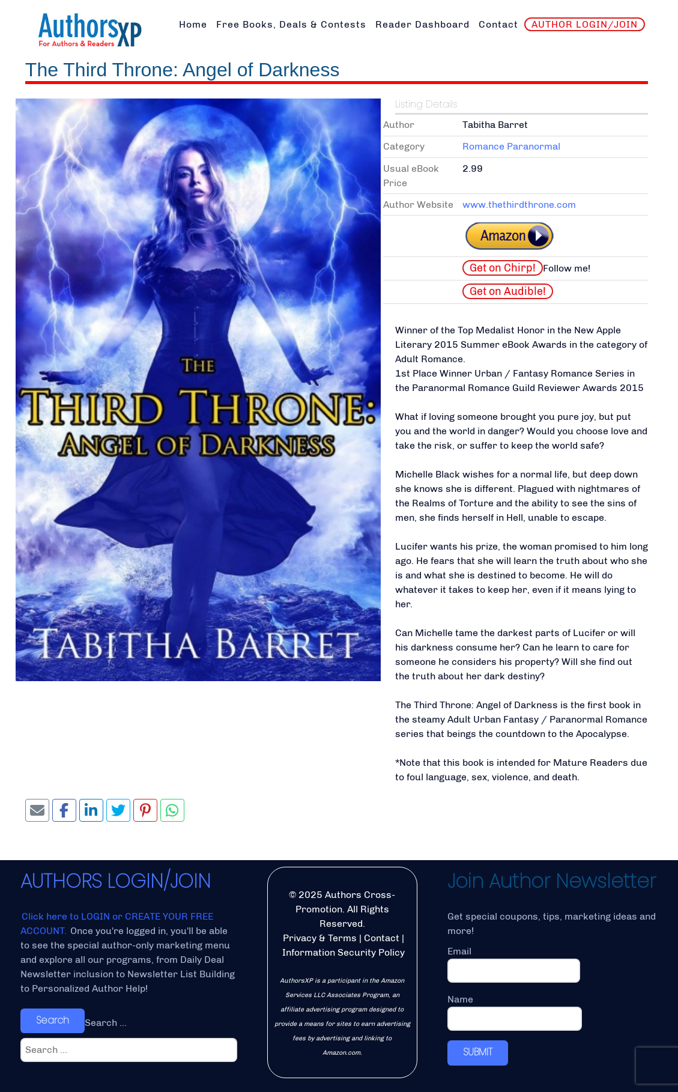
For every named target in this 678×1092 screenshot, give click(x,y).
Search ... (106, 1022)
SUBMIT (477, 1052)
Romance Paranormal (511, 146)
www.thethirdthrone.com (519, 204)
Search (52, 1020)
